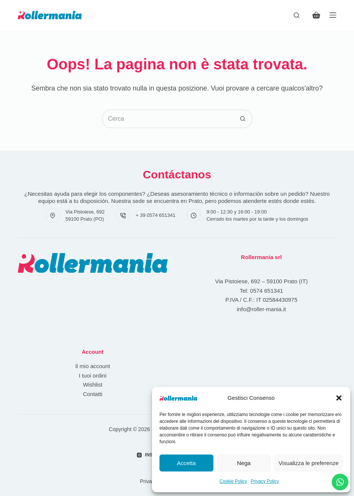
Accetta (186, 463)
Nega (244, 463)
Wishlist (93, 384)
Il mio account (92, 366)
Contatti (93, 394)
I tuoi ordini (92, 375)
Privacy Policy (265, 481)
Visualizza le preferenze (309, 463)
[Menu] (332, 15)
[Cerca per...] (168, 118)
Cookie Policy (233, 481)
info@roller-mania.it (261, 309)
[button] (339, 398)
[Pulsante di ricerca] (243, 118)
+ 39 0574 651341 (155, 215)
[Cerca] (296, 15)
